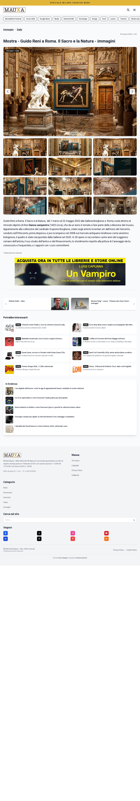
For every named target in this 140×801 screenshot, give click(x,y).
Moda (57, 19)
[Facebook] (5, 533)
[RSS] (106, 539)
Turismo (123, 19)
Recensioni (7, 493)
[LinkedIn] (5, 539)
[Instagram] (73, 533)
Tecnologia (83, 19)
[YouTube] (106, 533)
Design (94, 19)
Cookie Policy (131, 550)
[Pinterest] (73, 539)
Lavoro (113, 19)
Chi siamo (75, 461)
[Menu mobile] (134, 10)
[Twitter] (39, 533)
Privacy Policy (77, 470)
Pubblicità (75, 475)
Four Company (63, 558)
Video (5, 502)
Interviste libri (69, 19)
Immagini (8, 29)
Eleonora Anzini (82, 558)
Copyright (75, 466)
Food (104, 19)
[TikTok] (39, 539)
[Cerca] (128, 10)
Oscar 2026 (30, 19)
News (5, 488)
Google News (45, 19)
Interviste (7, 497)
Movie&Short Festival (13, 19)
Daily (19, 29)
